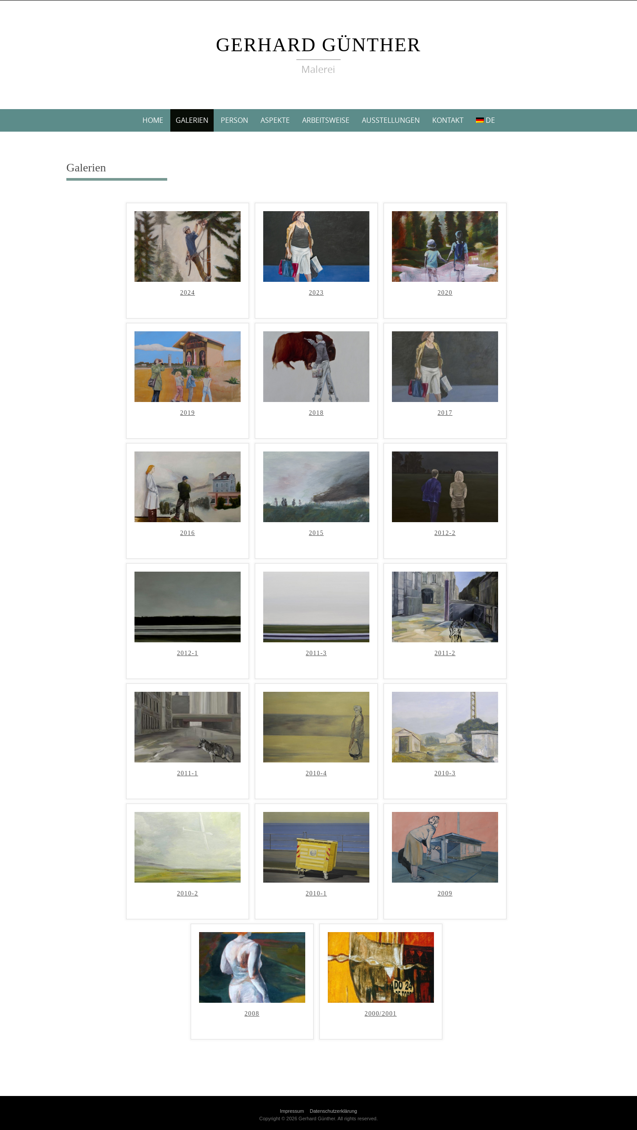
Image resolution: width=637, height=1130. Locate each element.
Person (234, 120)
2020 (445, 293)
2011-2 (445, 653)
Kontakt (448, 120)
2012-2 (445, 533)
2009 (445, 894)
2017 (445, 413)
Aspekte (275, 120)
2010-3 (445, 773)
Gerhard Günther (318, 45)
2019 (187, 413)
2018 (316, 413)
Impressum (292, 1111)
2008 (252, 1014)
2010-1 (316, 894)
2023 (316, 293)
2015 (316, 533)
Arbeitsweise (325, 120)
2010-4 (316, 773)
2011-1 (187, 773)
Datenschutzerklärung (333, 1111)
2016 (187, 533)
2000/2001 (381, 1014)
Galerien (192, 120)
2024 (187, 293)
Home (152, 120)
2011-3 (316, 653)
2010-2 (187, 894)
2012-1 (187, 653)
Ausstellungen (391, 120)
